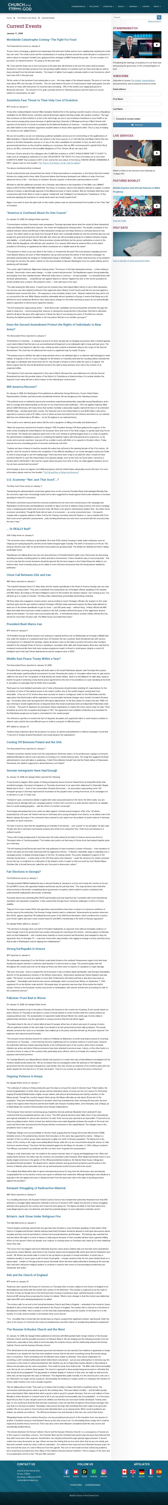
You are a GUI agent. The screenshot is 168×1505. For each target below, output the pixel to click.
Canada (124, 1473)
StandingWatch (78, 6)
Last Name (118, 109)
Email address (119, 89)
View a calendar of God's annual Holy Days (131, 261)
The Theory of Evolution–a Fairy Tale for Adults (59, 163)
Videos (121, 6)
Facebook (66, 1473)
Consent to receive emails (128, 119)
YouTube (76, 1473)
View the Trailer (119, 221)
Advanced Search (154, 21)
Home (9, 18)
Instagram (103, 1473)
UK (132, 1473)
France (150, 1473)
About (156, 6)
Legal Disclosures (92, 1484)
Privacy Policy (76, 1484)
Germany (142, 1473)
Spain (159, 1473)
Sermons (133, 6)
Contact (146, 6)
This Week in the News (27, 18)
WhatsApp (93, 1473)
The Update (94, 6)
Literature (107, 6)
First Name (118, 99)
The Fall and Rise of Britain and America (61, 472)
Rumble (84, 1473)
